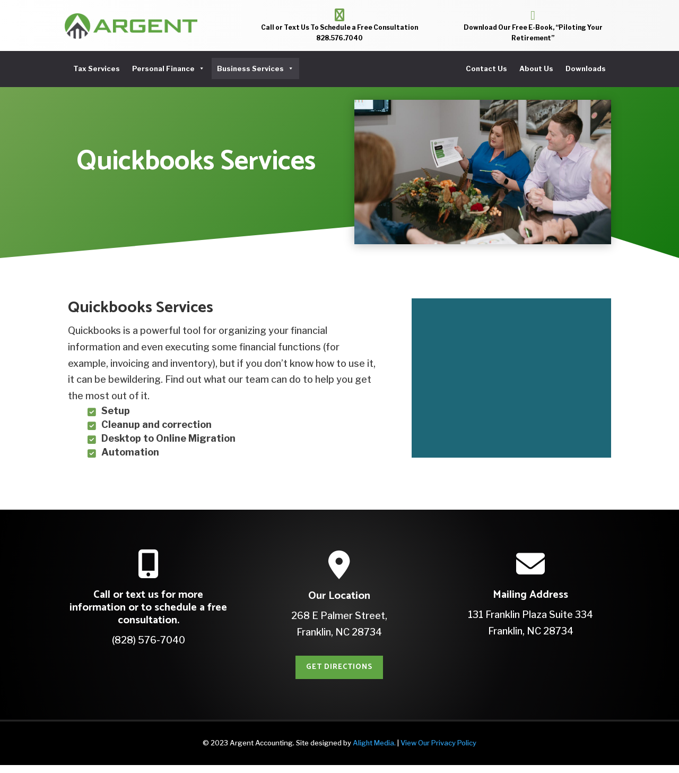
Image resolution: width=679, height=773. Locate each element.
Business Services (255, 68)
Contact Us (486, 68)
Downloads (585, 68)
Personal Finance (168, 68)
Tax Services (96, 68)
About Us (536, 68)
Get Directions (339, 675)
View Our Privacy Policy (438, 750)
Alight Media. (374, 750)
